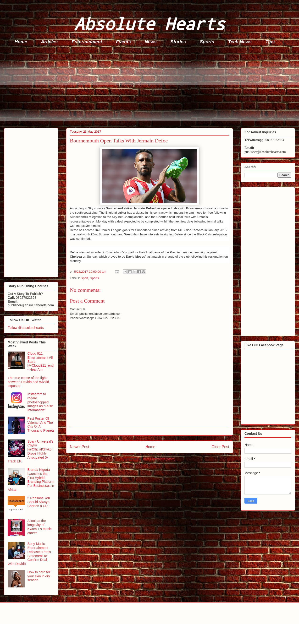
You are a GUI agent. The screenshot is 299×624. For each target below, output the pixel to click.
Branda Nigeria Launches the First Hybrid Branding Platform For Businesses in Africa (31, 480)
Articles (49, 41)
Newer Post (79, 447)
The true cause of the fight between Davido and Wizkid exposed (28, 382)
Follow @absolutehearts (26, 328)
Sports (207, 41)
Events (123, 41)
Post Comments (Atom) (159, 459)
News (151, 41)
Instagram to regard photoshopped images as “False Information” (40, 402)
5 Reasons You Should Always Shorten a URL (39, 502)
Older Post (220, 447)
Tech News (240, 41)
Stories (178, 41)
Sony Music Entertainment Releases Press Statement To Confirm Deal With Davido (29, 554)
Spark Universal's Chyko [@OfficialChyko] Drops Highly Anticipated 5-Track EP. (30, 451)
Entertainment (87, 41)
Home (21, 41)
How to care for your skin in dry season (39, 576)
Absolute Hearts (149, 23)
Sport (84, 278)
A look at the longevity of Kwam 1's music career (40, 527)
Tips (270, 41)
